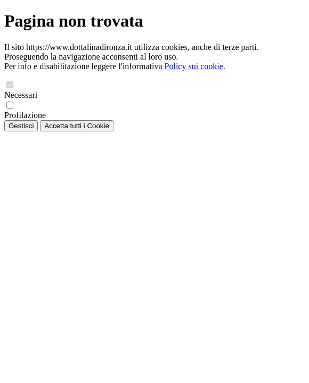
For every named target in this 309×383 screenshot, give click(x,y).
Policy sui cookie (194, 66)
